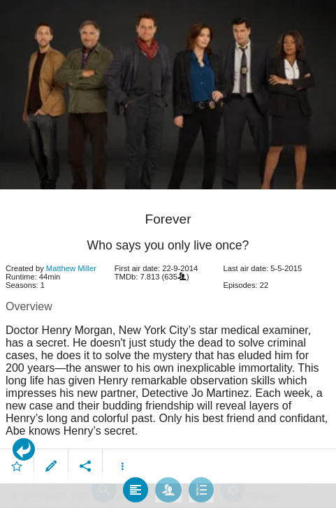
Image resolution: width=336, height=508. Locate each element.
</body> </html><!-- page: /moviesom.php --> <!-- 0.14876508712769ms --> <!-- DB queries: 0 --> (168, 254)
